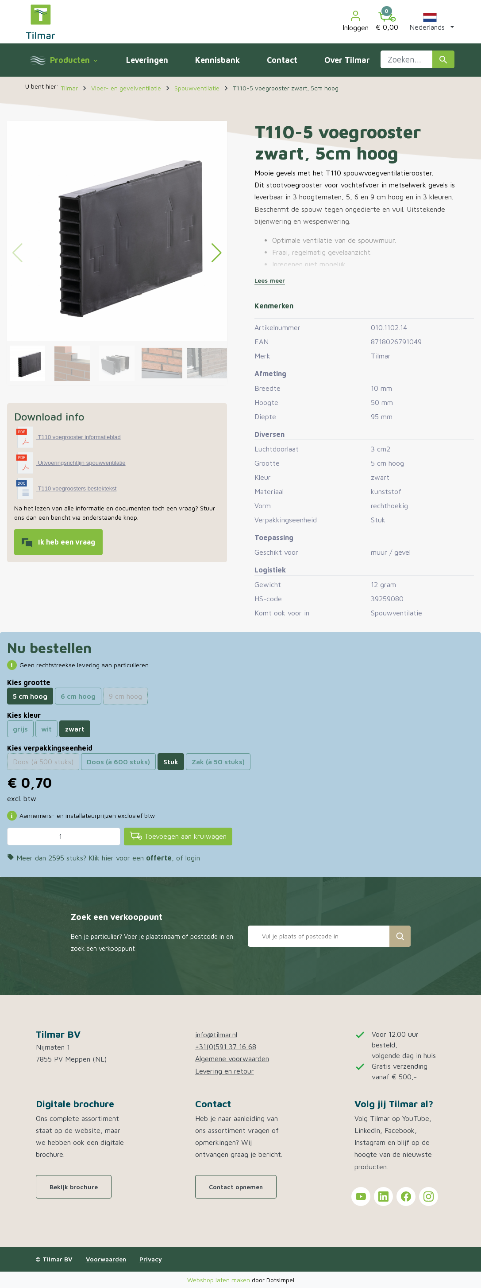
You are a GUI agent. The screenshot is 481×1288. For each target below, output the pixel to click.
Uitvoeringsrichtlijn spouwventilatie (82, 462)
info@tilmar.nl (216, 1035)
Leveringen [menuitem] (147, 60)
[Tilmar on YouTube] (360, 1196)
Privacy (150, 1259)
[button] (429, 22)
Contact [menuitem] (282, 60)
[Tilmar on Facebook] (406, 1196)
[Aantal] (63, 836)
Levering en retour (224, 1071)
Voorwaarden (106, 1259)
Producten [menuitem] (73, 60)
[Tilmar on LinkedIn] (383, 1196)
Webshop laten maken (219, 1280)
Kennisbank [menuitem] (217, 60)
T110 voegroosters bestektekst (77, 488)
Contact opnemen (236, 1187)
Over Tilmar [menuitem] (347, 60)
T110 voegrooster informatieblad (79, 437)
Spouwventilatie (396, 613)
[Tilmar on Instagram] (428, 1196)
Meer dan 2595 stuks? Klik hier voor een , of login (103, 858)
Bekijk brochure (74, 1187)
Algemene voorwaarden (232, 1058)
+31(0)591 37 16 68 (225, 1047)
